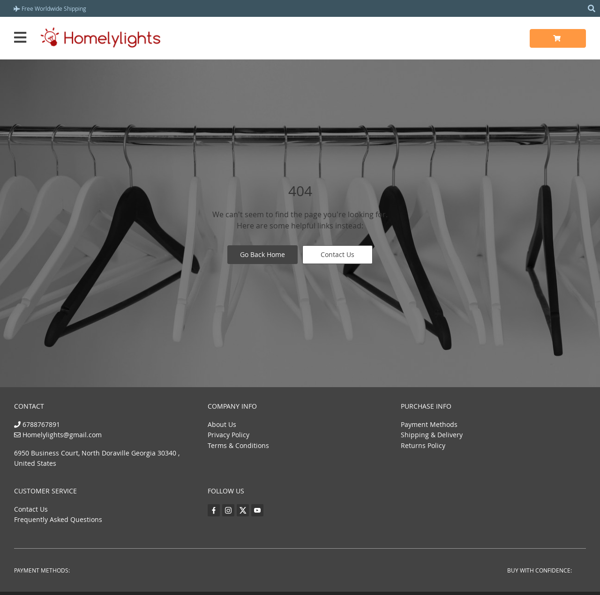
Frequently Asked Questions (58, 519)
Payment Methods (429, 424)
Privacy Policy (228, 434)
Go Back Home (262, 254)
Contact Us (337, 254)
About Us (222, 424)
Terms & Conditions (238, 445)
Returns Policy (423, 445)
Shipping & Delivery (432, 434)
